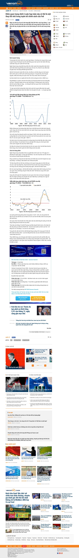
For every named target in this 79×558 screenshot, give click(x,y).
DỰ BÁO (14, 8)
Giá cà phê (45, 537)
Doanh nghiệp (10, 417)
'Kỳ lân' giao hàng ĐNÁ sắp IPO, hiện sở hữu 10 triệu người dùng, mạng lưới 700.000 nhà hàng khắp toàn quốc (41, 404)
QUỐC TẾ (23, 8)
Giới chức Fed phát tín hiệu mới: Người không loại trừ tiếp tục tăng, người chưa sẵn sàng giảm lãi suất (32, 324)
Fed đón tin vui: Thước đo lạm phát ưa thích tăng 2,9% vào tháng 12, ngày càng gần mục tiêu (21, 310)
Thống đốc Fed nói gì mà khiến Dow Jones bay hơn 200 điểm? (31, 320)
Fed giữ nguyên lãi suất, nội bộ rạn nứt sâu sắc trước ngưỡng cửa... (33, 359)
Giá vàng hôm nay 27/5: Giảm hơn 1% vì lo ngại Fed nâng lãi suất (67, 526)
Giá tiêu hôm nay (52, 537)
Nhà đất (9, 434)
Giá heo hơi (40, 537)
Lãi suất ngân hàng (59, 537)
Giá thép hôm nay (11, 539)
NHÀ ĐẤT (33, 8)
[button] (33, 365)
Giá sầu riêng (17, 539)
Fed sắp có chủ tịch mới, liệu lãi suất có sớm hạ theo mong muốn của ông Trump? (16, 402)
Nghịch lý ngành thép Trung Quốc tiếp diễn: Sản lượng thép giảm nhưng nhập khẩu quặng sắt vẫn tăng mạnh (44, 479)
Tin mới (10, 412)
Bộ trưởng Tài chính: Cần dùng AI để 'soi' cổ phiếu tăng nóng (28, 477)
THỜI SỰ (10, 8)
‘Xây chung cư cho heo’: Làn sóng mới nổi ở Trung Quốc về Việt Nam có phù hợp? (27, 421)
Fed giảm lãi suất (26, 340)
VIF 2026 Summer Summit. (31, 289)
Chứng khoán (8, 480)
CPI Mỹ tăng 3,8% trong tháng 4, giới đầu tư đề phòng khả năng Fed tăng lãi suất (16, 405)
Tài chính (63, 519)
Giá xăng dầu (66, 537)
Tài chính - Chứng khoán (34, 11)
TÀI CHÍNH (28, 8)
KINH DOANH (52, 8)
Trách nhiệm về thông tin (12, 556)
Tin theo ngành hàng (60, 12)
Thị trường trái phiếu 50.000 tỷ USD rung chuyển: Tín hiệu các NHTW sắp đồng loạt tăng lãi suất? (16, 389)
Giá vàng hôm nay (11, 537)
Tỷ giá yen (29, 537)
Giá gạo (28, 539)
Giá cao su (33, 539)
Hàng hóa (39, 483)
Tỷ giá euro (34, 537)
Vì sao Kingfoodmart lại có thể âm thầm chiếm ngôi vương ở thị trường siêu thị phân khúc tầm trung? (21, 531)
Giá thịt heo (24, 539)
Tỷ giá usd (24, 537)
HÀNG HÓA (19, 8)
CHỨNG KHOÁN (39, 8)
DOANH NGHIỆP (45, 8)
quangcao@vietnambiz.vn (64, 550)
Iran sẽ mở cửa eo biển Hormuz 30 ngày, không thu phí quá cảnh (28, 458)
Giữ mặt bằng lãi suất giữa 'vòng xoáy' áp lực (67, 516)
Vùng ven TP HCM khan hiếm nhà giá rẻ (46, 516)
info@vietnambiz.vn (13, 555)
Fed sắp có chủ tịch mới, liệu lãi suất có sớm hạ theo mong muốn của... (33, 351)
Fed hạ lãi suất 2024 (15, 367)
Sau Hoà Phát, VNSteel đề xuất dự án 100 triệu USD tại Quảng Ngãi (24, 415)
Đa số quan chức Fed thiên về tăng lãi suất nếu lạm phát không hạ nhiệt (17, 395)
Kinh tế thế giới (23, 11)
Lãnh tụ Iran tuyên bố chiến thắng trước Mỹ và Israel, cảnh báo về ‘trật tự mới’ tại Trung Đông (40, 401)
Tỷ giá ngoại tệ (18, 537)
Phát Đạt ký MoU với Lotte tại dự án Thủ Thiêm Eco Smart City (44, 458)
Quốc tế (8, 11)
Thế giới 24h (15, 11)
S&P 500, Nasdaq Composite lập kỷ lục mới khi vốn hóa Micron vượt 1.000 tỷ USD (41, 395)
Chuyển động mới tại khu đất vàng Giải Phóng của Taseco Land (23, 433)
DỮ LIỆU (56, 8)
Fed (11, 340)
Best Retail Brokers (40, 539)
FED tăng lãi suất (17, 340)
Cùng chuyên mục (35, 375)
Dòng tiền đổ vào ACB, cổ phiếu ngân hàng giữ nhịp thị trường (12, 477)
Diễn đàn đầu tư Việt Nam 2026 (51, 539)
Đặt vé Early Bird (22, 298)
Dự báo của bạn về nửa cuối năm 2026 (38, 298)
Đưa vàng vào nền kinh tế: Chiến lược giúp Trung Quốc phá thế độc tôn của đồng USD (12, 459)
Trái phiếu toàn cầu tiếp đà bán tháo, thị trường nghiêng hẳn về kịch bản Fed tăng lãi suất (16, 398)
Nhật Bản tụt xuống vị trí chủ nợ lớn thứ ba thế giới (40, 397)
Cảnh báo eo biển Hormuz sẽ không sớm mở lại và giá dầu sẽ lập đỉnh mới (40, 390)
